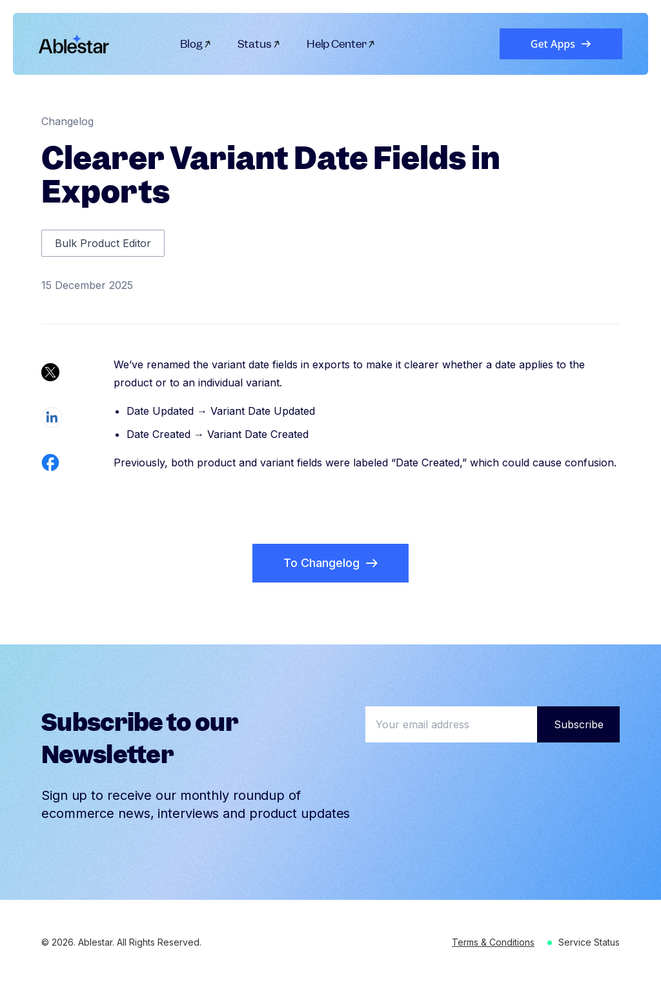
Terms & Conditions (493, 942)
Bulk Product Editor (103, 243)
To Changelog (330, 563)
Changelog (67, 121)
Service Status (589, 942)
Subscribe (579, 724)
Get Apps (561, 44)
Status (259, 44)
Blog (196, 44)
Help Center (341, 44)
